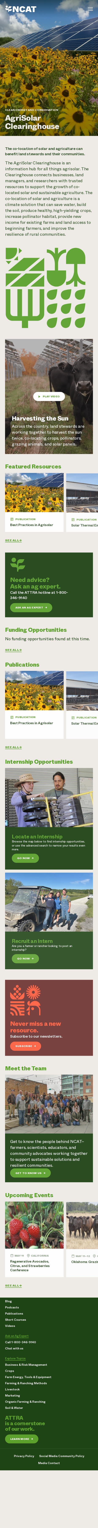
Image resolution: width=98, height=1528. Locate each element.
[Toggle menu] (90, 9)
